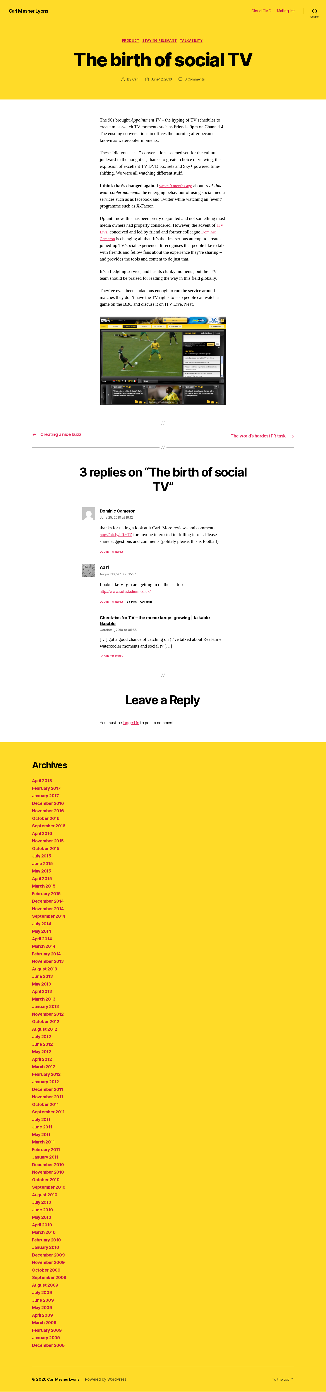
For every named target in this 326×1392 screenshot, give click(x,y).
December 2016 (49, 803)
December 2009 (50, 1255)
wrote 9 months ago (177, 186)
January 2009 (47, 1338)
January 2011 (46, 1157)
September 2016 (50, 826)
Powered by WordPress (108, 1379)
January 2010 (47, 1247)
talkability (194, 41)
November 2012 (49, 1014)
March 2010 (45, 1232)
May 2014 (42, 931)
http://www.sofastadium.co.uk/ (128, 592)
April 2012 (43, 1059)
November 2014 (49, 909)
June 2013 (43, 976)
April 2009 (43, 1315)
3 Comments (195, 80)
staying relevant (160, 41)
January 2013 (47, 1007)
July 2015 (42, 856)
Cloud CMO (261, 11)
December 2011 (49, 1089)
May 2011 (42, 1135)
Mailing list (286, 11)
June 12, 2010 (161, 80)
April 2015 (43, 879)
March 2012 (45, 1067)
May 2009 (43, 1308)
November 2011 (49, 1097)
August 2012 (46, 1029)
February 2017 (48, 788)
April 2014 (43, 939)
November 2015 (49, 841)
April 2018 (43, 781)
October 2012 (47, 1022)
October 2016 (47, 818)
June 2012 (43, 1044)
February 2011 (47, 1150)
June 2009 (44, 1300)
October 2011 (47, 1104)
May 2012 (42, 1052)
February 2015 (48, 894)
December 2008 (50, 1345)
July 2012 (42, 1037)
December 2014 (49, 901)
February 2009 (48, 1330)
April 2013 (43, 991)
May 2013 (42, 984)
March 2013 (45, 999)
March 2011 (44, 1142)
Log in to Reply (112, 552)
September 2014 (50, 916)
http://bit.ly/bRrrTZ (118, 535)
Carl (134, 80)
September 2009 (50, 1278)
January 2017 (47, 796)
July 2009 (43, 1293)
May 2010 (42, 1217)
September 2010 (50, 1187)
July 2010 (43, 1202)
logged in (131, 723)
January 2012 (47, 1082)
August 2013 (46, 969)
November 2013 (49, 961)
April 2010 (43, 1225)
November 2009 (50, 1262)
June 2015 (43, 864)
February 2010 (48, 1240)
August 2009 (46, 1285)
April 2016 (43, 834)
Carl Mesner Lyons (31, 11)
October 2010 (47, 1180)
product (129, 41)
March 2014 (45, 946)
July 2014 (43, 924)
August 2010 (46, 1195)
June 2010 (43, 1210)
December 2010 (49, 1165)
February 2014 (48, 954)
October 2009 (47, 1270)
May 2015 (42, 871)
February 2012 (48, 1074)
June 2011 (43, 1127)
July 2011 (42, 1120)
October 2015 (47, 849)
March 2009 (45, 1323)
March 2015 (45, 886)
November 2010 (49, 1172)
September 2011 (50, 1112)
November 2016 (49, 811)
